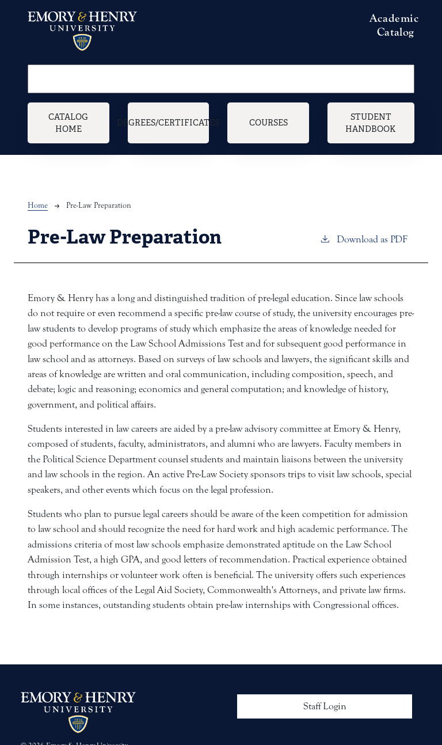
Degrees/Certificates (168, 122)
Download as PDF (363, 238)
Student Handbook (370, 123)
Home (38, 205)
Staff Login (324, 706)
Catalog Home (68, 123)
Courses (268, 122)
